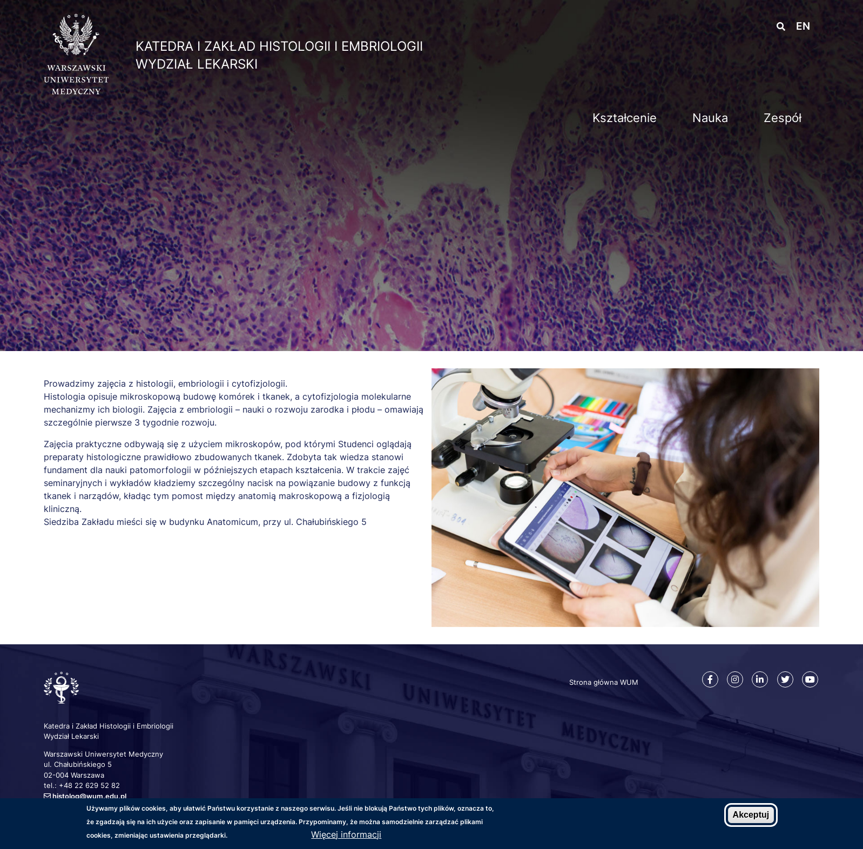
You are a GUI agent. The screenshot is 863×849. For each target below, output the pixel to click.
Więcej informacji (346, 834)
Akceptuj (751, 815)
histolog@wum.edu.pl (89, 796)
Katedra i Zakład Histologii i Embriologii (279, 46)
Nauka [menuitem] (710, 118)
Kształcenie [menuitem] (624, 118)
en (803, 26)
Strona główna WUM (603, 682)
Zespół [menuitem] (782, 118)
